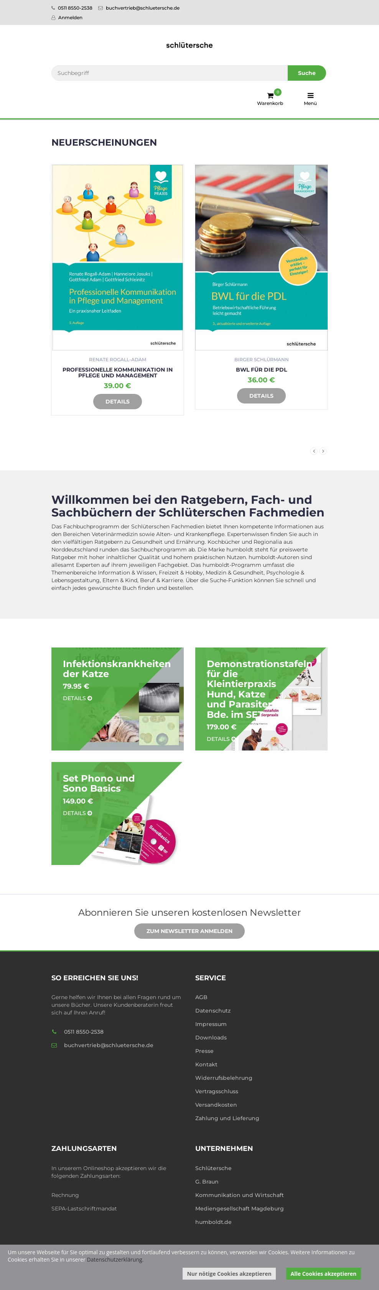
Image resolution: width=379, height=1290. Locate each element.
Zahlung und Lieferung (227, 1118)
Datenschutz (213, 1010)
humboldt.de (213, 1222)
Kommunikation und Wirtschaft (239, 1195)
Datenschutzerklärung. (115, 1259)
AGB (201, 997)
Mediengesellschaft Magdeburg (239, 1208)
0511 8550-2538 (71, 8)
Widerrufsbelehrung (223, 1077)
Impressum (211, 1024)
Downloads (211, 1037)
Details (112, 402)
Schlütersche (213, 1168)
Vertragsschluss (216, 1091)
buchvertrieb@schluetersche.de (139, 8)
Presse (204, 1051)
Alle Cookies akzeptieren (324, 1273)
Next (323, 451)
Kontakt (206, 1064)
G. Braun (207, 1181)
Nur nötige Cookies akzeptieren (229, 1273)
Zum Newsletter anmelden (183, 931)
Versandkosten (216, 1104)
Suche (307, 73)
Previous (314, 451)
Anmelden (66, 17)
